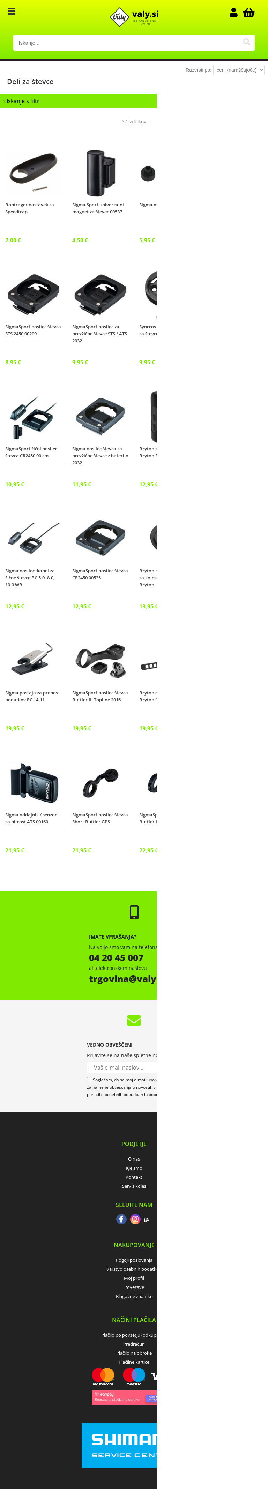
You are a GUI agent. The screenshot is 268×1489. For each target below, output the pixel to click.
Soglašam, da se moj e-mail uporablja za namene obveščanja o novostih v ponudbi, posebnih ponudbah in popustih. (126, 1087)
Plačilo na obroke (134, 1353)
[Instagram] (135, 1220)
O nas (134, 1159)
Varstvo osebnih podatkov (134, 1269)
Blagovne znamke (134, 1296)
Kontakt (134, 1177)
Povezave (134, 1287)
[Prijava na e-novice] (176, 1067)
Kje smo (134, 1168)
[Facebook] (121, 1220)
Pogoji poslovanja (134, 1260)
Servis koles (134, 1186)
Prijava (237, 12)
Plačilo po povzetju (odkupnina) (134, 1335)
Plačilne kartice (134, 1362)
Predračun (134, 1344)
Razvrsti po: (198, 70)
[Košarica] (248, 12)
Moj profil (134, 1278)
